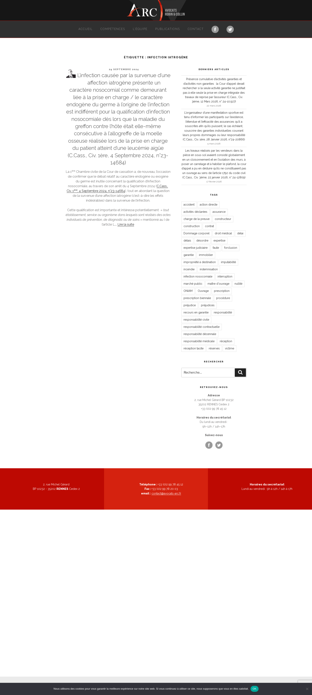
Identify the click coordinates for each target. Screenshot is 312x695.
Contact (196, 29)
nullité (238, 283)
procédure (223, 298)
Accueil (85, 29)
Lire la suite (125, 224)
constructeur (223, 219)
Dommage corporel (197, 233)
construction (192, 226)
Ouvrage (203, 290)
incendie (189, 269)
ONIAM (188, 290)
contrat (209, 226)
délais (187, 240)
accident (189, 204)
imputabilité (228, 262)
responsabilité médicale (199, 341)
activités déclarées (195, 211)
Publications (167, 29)
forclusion (230, 247)
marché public (193, 283)
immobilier (206, 255)
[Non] (307, 689)
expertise (219, 240)
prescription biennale (197, 298)
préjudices (208, 305)
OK (254, 688)
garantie (189, 255)
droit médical (223, 233)
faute (216, 247)
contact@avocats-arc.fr (166, 493)
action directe (208, 204)
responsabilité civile (196, 319)
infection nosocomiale (198, 276)
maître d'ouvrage (218, 283)
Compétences (112, 29)
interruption (225, 276)
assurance (219, 211)
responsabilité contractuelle (202, 326)
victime (229, 348)
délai (240, 233)
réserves (214, 348)
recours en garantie (196, 312)
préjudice (190, 305)
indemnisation (209, 269)
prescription (222, 290)
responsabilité (223, 312)
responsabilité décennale (200, 334)
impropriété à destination (200, 262)
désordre (202, 240)
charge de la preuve (197, 219)
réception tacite (194, 348)
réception (226, 341)
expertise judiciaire (196, 247)
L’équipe (140, 29)
